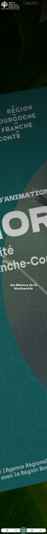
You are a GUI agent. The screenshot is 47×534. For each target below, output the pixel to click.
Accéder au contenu (31, 3)
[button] (41, 530)
